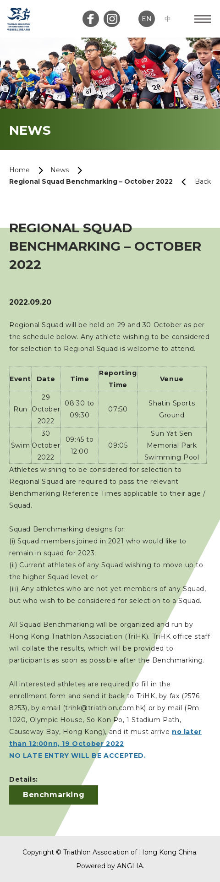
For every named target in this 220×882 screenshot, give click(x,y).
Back (192, 181)
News (59, 170)
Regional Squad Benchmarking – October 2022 (91, 181)
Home (19, 170)
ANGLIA (130, 866)
